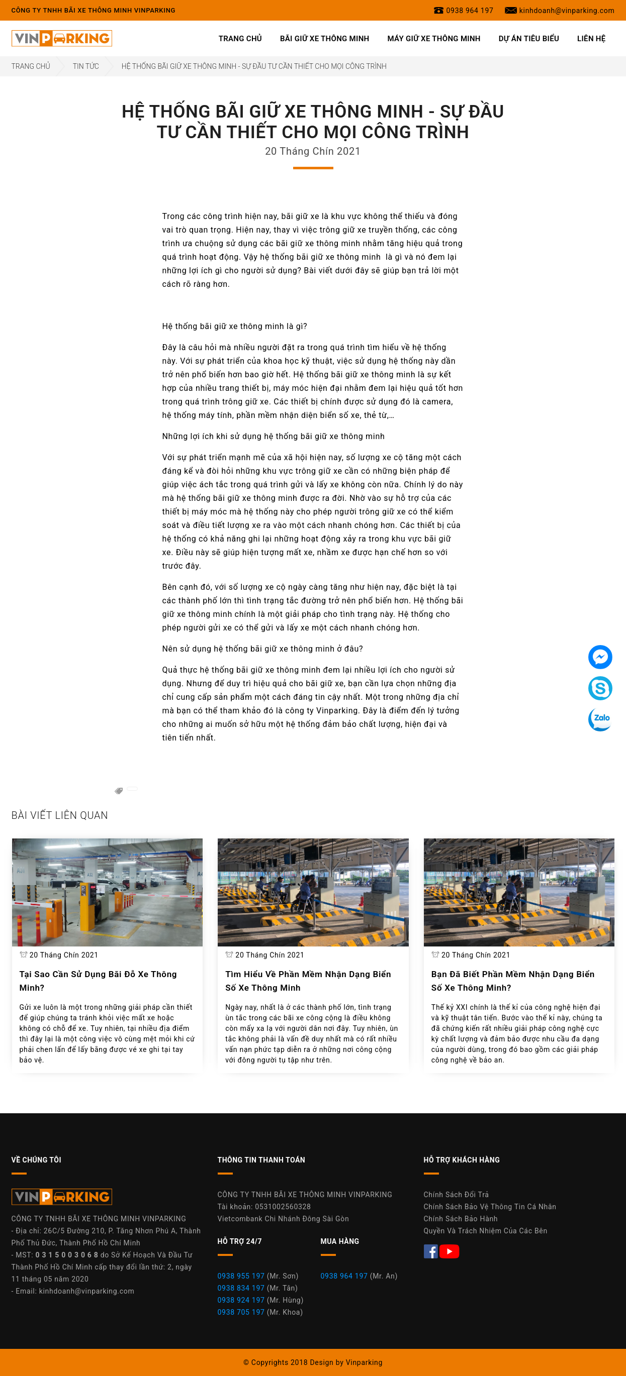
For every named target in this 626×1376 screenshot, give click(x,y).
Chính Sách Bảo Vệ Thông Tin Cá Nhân (490, 1207)
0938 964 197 (344, 1276)
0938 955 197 (241, 1276)
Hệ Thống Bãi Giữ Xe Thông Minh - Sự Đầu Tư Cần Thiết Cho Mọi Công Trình (254, 66)
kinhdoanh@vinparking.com (87, 1291)
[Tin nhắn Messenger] (600, 657)
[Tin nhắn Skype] (600, 688)
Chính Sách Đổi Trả (456, 1195)
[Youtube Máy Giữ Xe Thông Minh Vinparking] (449, 1250)
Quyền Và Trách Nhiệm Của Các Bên (486, 1231)
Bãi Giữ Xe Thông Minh (325, 38)
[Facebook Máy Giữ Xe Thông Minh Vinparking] (432, 1250)
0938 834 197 (241, 1288)
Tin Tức (86, 66)
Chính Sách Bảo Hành (461, 1219)
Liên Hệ (591, 38)
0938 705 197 (241, 1312)
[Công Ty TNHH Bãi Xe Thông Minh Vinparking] (62, 38)
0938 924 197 (241, 1300)
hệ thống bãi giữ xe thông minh (320, 257)
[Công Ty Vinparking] (62, 1200)
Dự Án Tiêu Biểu (529, 38)
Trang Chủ (240, 38)
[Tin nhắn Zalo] (600, 719)
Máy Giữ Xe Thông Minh (434, 38)
